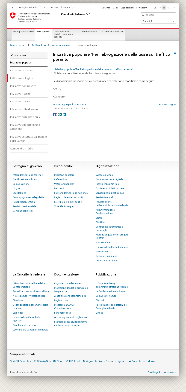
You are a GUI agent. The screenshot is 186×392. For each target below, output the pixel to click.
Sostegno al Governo (23, 31)
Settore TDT (102, 251)
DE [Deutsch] (155, 7)
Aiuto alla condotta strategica (70, 295)
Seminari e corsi (62, 312)
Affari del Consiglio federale (28, 174)
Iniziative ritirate (20, 101)
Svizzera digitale (104, 174)
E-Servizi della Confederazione (112, 247)
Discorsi (100, 300)
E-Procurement (103, 242)
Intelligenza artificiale (107, 183)
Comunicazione (21, 183)
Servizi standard (104, 197)
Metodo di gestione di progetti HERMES (112, 236)
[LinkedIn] (64, 114)
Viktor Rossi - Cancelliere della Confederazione (29, 285)
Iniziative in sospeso (22, 70)
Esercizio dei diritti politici (68, 201)
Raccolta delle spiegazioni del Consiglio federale (111, 306)
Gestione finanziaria (106, 256)
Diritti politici (44, 32)
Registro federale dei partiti (69, 197)
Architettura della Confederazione (105, 211)
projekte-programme (107, 260)
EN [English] (173, 7)
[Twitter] (58, 114)
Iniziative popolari (61, 45)
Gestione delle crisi (23, 210)
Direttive (100, 222)
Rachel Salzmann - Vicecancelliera (31, 291)
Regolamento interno (24, 325)
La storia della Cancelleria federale (26, 319)
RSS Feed (74, 361)
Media (115, 8)
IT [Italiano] (164, 7)
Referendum (60, 179)
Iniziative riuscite (20, 93)
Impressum (169, 372)
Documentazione (89, 31)
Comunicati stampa (106, 295)
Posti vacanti (141, 8)
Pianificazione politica (25, 179)
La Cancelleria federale (112, 31)
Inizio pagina (168, 104)
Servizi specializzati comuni (110, 192)
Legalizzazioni (127, 8)
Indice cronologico (21, 78)
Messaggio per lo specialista (71, 104)
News (60, 361)
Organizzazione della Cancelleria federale (30, 306)
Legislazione (19, 192)
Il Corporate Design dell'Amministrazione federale (112, 285)
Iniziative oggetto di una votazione (25, 126)
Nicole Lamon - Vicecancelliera (29, 295)
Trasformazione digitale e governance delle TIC (64, 34)
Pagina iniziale (18, 45)
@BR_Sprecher (22, 361)
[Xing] (61, 114)
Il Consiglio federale (24, 7)
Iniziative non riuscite (23, 86)
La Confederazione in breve (110, 291)
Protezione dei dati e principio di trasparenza (71, 289)
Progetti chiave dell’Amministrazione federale (112, 203)
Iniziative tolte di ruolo (24, 109)
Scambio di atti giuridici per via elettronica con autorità (70, 323)
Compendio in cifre (21, 148)
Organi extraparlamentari (68, 283)
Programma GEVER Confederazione (64, 306)
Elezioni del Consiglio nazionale (71, 192)
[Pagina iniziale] (60, 17)
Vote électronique (63, 206)
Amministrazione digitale (109, 179)
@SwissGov (44, 361)
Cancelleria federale (57, 7)
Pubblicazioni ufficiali (24, 201)
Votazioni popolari (64, 183)
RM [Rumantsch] (168, 7)
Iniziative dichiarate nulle (25, 117)
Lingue (16, 188)
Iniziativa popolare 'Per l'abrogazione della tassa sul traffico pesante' (93, 69)
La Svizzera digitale (114, 361)
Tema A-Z (158, 21)
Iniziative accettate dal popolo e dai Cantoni (28, 138)
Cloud (99, 217)
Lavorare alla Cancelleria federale (30, 329)
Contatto (106, 8)
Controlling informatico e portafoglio (109, 228)
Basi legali (18, 312)
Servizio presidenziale (24, 206)
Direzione (18, 300)
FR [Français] (159, 7)
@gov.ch (91, 361)
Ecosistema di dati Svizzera (110, 188)
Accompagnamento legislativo (29, 197)
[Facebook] (54, 114)
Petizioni (59, 188)
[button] (143, 15)
